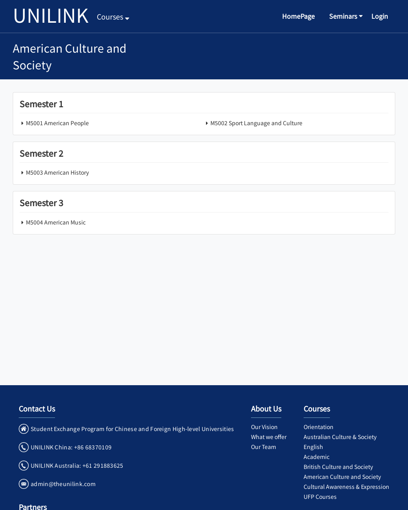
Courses (113, 16)
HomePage (298, 16)
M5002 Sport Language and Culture (253, 123)
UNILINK (50, 14)
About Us (266, 408)
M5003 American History (54, 172)
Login (379, 16)
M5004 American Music (53, 222)
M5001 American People (54, 123)
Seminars (343, 16)
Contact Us (37, 408)
